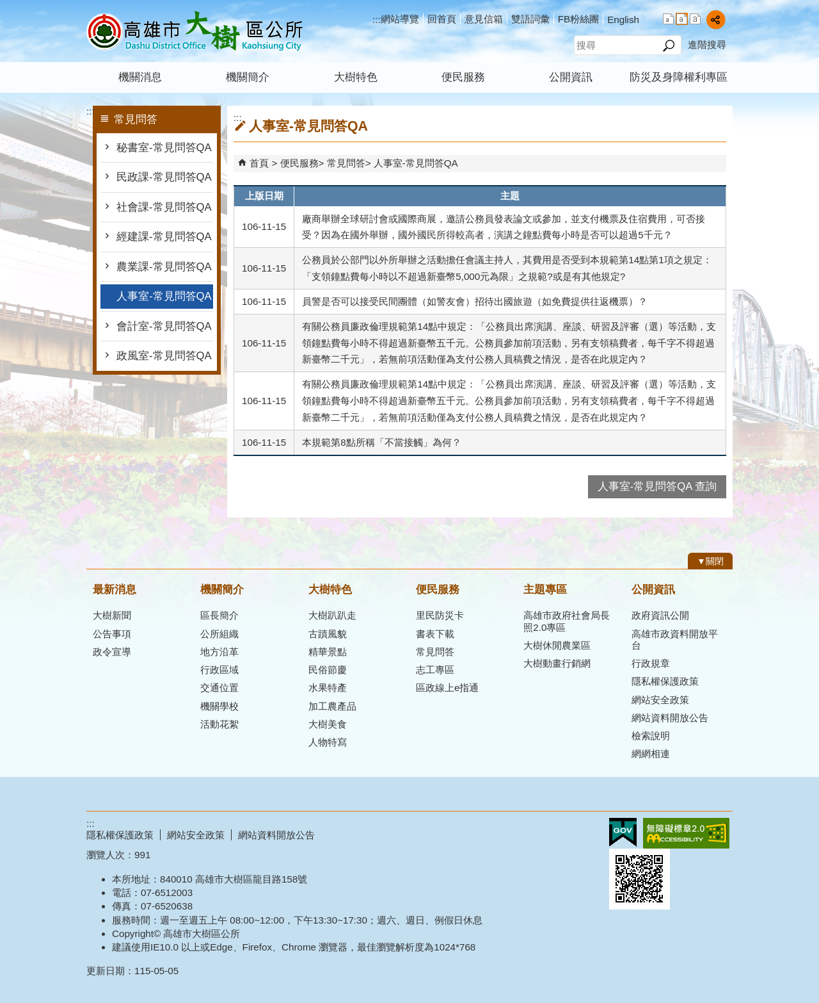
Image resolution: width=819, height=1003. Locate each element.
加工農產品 (332, 706)
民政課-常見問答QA (164, 177)
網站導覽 (400, 18)
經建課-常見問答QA (164, 237)
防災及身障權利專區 (679, 77)
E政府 (623, 832)
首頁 (259, 163)
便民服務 (463, 77)
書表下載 (435, 633)
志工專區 (435, 669)
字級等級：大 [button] (695, 18)
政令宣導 (112, 651)
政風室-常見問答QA (164, 356)
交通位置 (219, 687)
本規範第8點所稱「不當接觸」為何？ (381, 442)
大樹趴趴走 (332, 615)
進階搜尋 (707, 44)
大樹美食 (327, 724)
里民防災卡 (440, 615)
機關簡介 (247, 77)
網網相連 (651, 753)
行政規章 (651, 663)
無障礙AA (686, 833)
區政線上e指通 (447, 687)
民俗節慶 (327, 669)
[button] (668, 45)
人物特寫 (327, 742)
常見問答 (346, 163)
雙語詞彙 (530, 18)
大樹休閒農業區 (557, 645)
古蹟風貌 (327, 633)
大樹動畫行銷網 (557, 663)
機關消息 (140, 77)
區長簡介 (219, 615)
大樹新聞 (112, 615)
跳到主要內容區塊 (6, 6)
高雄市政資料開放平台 (675, 639)
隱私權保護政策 (665, 681)
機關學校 (219, 706)
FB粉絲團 (578, 18)
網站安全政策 (660, 699)
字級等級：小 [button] (668, 18)
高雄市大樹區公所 (194, 31)
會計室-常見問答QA (164, 326)
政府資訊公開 (660, 615)
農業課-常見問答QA (164, 267)
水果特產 (327, 687)
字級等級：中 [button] (682, 19)
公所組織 (219, 633)
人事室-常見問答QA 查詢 (657, 486)
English (623, 19)
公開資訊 (570, 77)
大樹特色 (356, 77)
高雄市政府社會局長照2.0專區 (566, 621)
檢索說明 (651, 735)
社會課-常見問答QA (164, 207)
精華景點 (327, 651)
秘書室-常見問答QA (164, 148)
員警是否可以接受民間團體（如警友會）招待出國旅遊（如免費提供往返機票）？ (475, 301)
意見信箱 (484, 18)
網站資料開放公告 (670, 717)
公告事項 (112, 633)
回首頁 (441, 18)
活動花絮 (219, 724)
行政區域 (219, 669)
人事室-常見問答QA (164, 296)
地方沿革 (219, 651)
